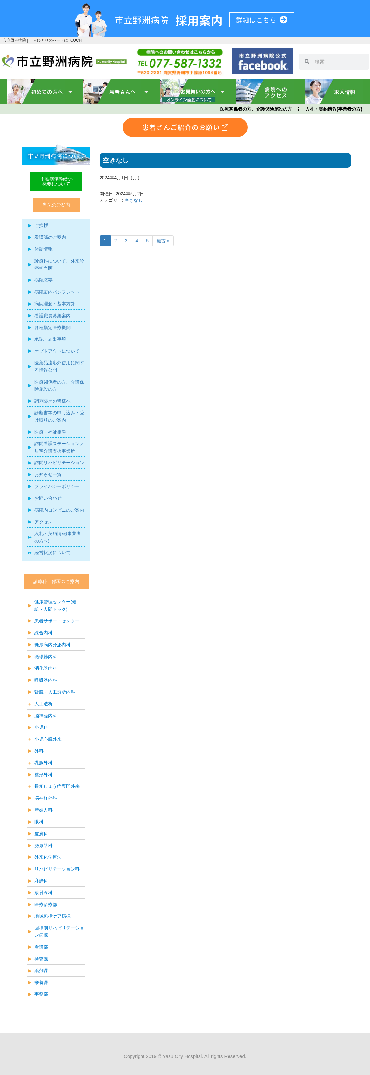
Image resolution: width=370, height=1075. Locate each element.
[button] (56, 205)
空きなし (134, 200)
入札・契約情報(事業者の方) (333, 109)
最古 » (163, 240)
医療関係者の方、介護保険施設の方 (256, 109)
